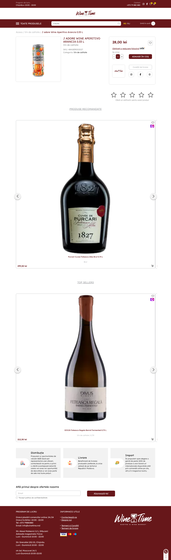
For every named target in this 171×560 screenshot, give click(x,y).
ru (128, 23)
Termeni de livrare (69, 528)
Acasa (19, 32)
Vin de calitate (32, 32)
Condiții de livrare (140, 67)
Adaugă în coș (140, 56)
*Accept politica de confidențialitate (33, 498)
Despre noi (66, 520)
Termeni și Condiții (70, 525)
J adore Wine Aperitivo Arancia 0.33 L (62, 32)
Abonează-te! (101, 493)
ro (124, 23)
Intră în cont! (147, 23)
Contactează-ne (69, 517)
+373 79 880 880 (133, 5)
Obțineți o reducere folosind (128, 48)
